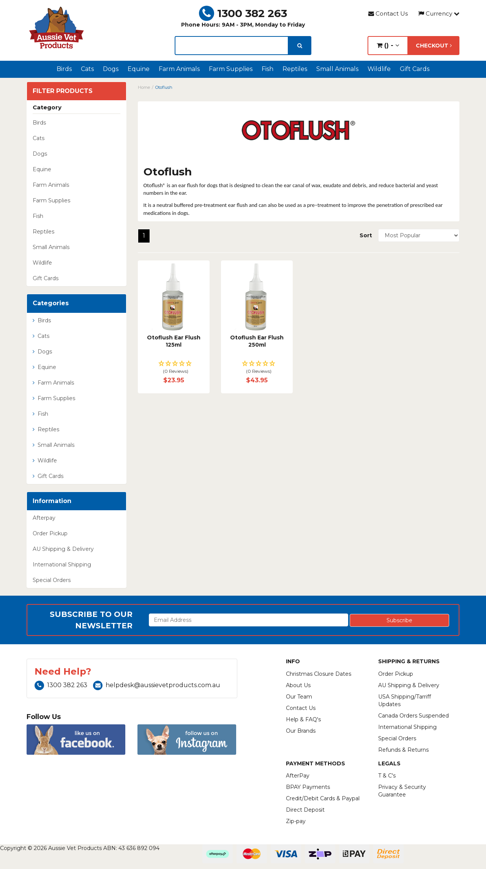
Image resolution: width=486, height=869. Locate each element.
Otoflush (163, 87)
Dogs (110, 69)
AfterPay (297, 775)
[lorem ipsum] (232, 45)
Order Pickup (50, 533)
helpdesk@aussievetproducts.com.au (156, 685)
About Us (298, 685)
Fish (267, 69)
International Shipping (62, 564)
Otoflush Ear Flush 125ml (173, 341)
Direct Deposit (305, 809)
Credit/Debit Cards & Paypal (323, 798)
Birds (64, 69)
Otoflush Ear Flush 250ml (257, 341)
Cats (87, 69)
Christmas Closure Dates (318, 673)
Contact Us (388, 13)
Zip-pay (296, 821)
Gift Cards (414, 69)
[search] (299, 45)
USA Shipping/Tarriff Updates (404, 700)
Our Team (299, 696)
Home (144, 87)
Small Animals (337, 69)
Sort (366, 235)
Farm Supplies (230, 69)
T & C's (387, 775)
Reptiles (294, 69)
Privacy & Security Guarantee (402, 791)
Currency (438, 13)
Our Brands (301, 730)
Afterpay (44, 517)
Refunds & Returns (403, 749)
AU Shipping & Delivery (63, 549)
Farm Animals (179, 69)
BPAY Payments (308, 787)
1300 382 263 (243, 13)
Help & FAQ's (303, 719)
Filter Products (63, 91)
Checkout (434, 45)
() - (388, 45)
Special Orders (52, 580)
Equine (139, 69)
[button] (173, 367)
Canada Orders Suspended (413, 715)
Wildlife (379, 69)
